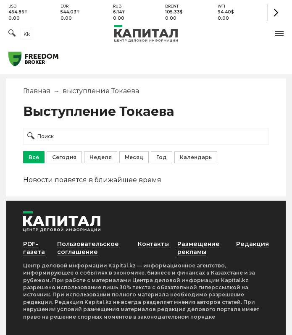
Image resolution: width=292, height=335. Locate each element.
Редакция (252, 244)
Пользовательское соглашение (88, 248)
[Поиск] (12, 33)
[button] (279, 33)
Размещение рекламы (198, 248)
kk (27, 34)
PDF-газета (34, 248)
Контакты (153, 244)
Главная (36, 91)
